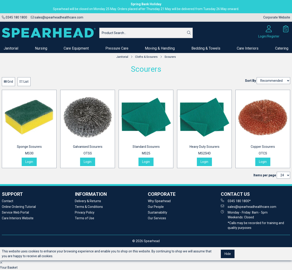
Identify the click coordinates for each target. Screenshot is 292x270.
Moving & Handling (160, 48)
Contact (7, 201)
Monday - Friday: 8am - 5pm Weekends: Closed (244, 214)
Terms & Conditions (89, 207)
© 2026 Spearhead (146, 241)
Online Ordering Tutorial (19, 207)
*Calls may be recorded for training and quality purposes (256, 225)
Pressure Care (116, 48)
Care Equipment (76, 48)
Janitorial (11, 48)
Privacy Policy (84, 212)
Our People (156, 207)
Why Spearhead (159, 201)
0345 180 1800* (236, 201)
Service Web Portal (15, 212)
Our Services (157, 218)
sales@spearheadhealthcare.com (57, 17)
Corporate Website (276, 17)
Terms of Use (84, 218)
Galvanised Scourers (87, 150)
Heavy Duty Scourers (204, 150)
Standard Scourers (146, 150)
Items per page (264, 175)
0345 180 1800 (14, 17)
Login (29, 162)
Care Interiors (247, 48)
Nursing (41, 48)
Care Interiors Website (18, 218)
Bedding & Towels (205, 48)
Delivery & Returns (88, 201)
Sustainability (157, 212)
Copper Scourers (263, 150)
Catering (281, 48)
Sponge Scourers (29, 150)
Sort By (250, 80)
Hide (227, 254)
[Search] (189, 33)
